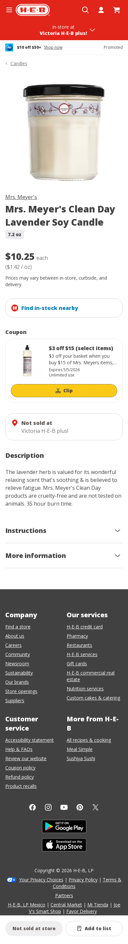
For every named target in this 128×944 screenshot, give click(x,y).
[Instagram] (48, 807)
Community (17, 654)
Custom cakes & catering (93, 698)
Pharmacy (77, 636)
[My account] (101, 10)
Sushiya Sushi (81, 758)
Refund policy (19, 777)
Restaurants (79, 645)
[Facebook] (32, 807)
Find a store (18, 627)
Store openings (21, 691)
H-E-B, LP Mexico (26, 905)
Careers (13, 645)
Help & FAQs (18, 749)
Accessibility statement (29, 740)
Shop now (53, 47)
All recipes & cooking (89, 740)
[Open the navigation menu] (9, 10)
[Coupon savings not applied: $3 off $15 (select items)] (64, 371)
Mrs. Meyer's (21, 197)
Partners (64, 895)
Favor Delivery (81, 911)
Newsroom (17, 663)
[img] (64, 131)
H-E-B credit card (85, 627)
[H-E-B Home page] (33, 10)
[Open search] (85, 10)
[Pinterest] (80, 807)
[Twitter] (95, 807)
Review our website (26, 758)
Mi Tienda (97, 905)
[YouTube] (64, 807)
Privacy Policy (83, 879)
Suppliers (14, 700)
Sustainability (19, 673)
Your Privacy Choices (41, 879)
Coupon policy (20, 767)
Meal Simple (80, 749)
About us (14, 636)
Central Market (66, 905)
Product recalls (21, 786)
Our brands (17, 682)
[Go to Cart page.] (117, 10)
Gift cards (77, 663)
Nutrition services (85, 688)
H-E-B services (82, 654)
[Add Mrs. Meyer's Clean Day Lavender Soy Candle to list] (94, 928)
